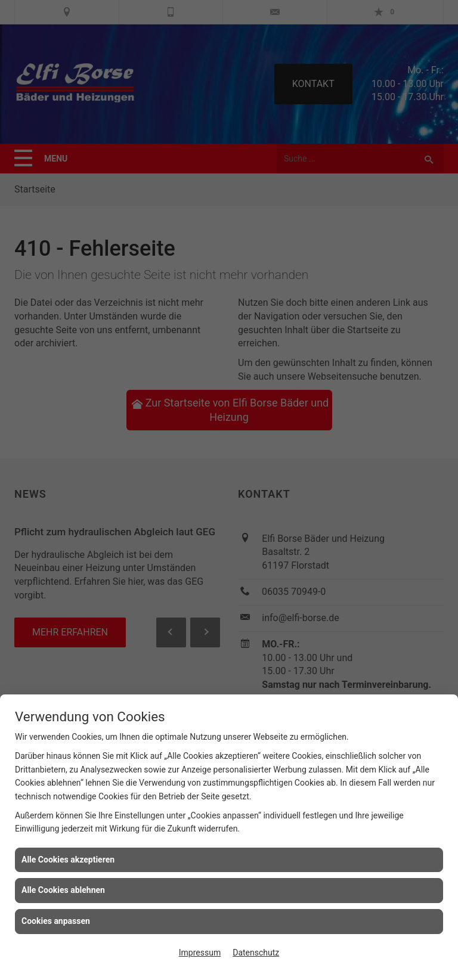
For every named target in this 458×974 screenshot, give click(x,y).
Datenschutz (256, 952)
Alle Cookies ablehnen (63, 890)
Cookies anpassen (55, 921)
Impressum (200, 952)
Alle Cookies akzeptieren (67, 859)
